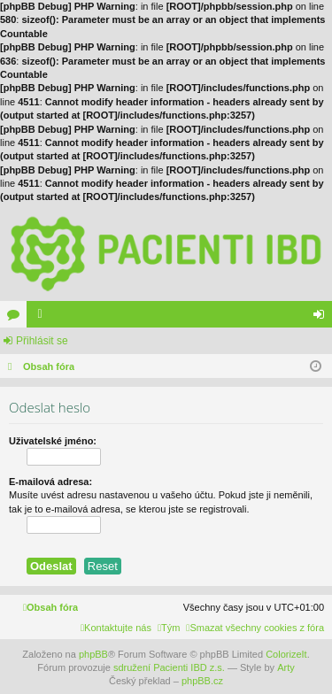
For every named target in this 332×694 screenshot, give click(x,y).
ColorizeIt (286, 654)
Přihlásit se (42, 341)
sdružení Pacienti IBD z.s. (169, 667)
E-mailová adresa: (50, 481)
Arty (286, 667)
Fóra (17, 318)
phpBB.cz (202, 680)
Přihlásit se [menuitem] (322, 318)
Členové (43, 318)
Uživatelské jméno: (53, 441)
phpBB (93, 654)
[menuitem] (255, 627)
